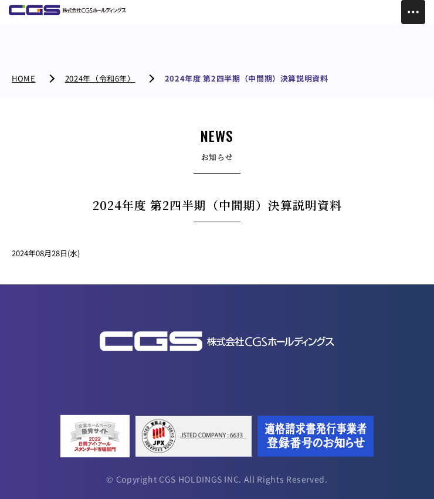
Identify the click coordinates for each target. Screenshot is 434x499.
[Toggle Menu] (413, 12)
